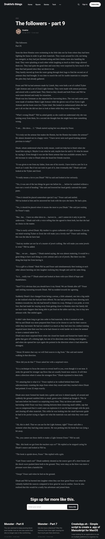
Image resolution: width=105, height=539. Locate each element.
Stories (46, 5)
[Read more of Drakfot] (18, 31)
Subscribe (95, 4)
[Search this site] (78, 4)
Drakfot (25, 30)
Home (30, 5)
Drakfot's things (13, 4)
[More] (60, 4)
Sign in (84, 4)
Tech (54, 5)
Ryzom (38, 5)
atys (17, 18)
